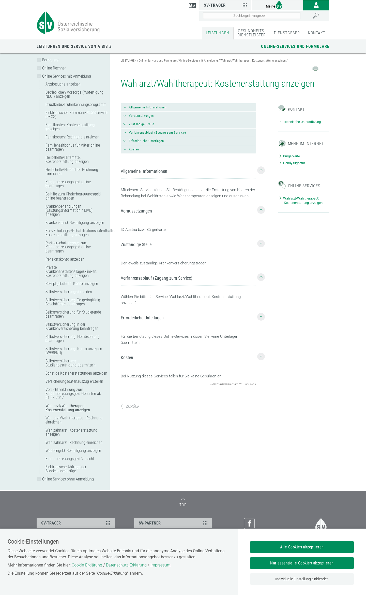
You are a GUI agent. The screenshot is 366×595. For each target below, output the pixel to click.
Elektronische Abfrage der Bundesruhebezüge (65, 468)
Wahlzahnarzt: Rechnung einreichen (73, 442)
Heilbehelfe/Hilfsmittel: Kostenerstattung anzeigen (67, 159)
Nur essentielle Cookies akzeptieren (302, 563)
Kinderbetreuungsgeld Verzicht (69, 458)
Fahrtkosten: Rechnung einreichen (72, 137)
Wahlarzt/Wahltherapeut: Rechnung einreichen (73, 420)
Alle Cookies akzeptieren (302, 547)
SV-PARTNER (174, 523)
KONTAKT (316, 33)
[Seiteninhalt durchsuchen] (251, 15)
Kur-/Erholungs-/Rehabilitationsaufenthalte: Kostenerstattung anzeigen (76, 232)
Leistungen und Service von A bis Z (74, 46)
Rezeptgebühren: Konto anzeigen (71, 283)
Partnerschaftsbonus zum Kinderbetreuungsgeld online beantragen (68, 246)
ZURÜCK (130, 406)
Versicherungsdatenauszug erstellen (74, 381)
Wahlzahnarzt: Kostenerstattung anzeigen (71, 432)
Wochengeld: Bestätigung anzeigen (73, 450)
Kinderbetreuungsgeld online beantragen (68, 183)
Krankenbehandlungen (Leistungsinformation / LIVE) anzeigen (69, 210)
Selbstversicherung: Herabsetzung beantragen (72, 338)
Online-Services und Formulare (295, 46)
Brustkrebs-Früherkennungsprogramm (75, 104)
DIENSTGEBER (287, 33)
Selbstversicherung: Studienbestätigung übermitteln (70, 363)
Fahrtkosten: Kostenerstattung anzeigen (70, 126)
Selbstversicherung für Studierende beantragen (73, 314)
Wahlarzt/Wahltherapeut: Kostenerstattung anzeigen (67, 407)
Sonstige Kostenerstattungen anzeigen (76, 373)
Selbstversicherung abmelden (68, 291)
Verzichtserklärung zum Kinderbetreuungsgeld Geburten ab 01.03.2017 (73, 393)
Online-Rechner (54, 68)
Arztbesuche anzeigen (63, 84)
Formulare (50, 60)
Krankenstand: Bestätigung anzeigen (74, 222)
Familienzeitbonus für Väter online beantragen (72, 147)
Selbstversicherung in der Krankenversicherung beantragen (71, 326)
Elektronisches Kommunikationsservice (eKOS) (76, 114)
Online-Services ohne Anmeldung (68, 479)
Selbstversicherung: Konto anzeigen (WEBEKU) (73, 350)
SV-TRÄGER (76, 523)
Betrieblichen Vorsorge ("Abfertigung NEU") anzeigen (74, 94)
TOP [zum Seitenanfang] (183, 502)
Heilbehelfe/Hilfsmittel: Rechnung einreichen (71, 171)
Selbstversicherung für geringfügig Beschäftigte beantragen (72, 302)
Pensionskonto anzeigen (64, 259)
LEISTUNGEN (217, 33)
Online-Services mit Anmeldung (66, 76)
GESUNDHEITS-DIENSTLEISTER (251, 33)
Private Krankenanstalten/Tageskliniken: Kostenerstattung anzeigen (71, 271)
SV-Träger (226, 5)
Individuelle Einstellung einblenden (302, 579)
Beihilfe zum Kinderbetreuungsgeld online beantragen (73, 196)
